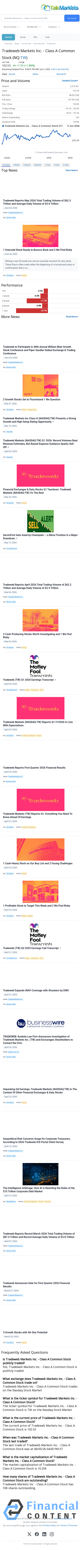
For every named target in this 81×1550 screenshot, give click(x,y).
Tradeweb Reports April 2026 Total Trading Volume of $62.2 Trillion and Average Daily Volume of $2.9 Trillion (37, 586)
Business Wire (11, 217)
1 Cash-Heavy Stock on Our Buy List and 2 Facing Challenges (37, 863)
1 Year (47, 165)
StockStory (10, 275)
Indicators (52, 27)
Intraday (6, 165)
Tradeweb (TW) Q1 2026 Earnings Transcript (29, 679)
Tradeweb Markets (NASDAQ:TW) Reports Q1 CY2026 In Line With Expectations (38, 724)
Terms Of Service (69, 1525)
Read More (71, 316)
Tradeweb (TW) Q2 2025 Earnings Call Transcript (32, 948)
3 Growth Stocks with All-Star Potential (25, 1332)
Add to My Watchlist (60, 69)
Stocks (22, 37)
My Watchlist (32, 27)
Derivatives (34, 690)
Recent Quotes (10, 27)
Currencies (26, 43)
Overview (8, 43)
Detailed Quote (69, 80)
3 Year (56, 165)
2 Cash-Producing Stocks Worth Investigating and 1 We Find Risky (37, 636)
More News (71, 170)
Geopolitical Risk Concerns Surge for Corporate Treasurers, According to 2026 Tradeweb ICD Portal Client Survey (36, 1140)
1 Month (26, 165)
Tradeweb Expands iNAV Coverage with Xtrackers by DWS (36, 990)
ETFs (35, 37)
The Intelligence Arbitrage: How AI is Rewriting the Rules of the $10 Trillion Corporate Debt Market (39, 1190)
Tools (47, 37)
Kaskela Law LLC (13, 1052)
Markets (8, 37)
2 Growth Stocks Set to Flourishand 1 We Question (31, 399)
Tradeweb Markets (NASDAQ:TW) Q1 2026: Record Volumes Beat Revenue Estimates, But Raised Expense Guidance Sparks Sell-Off (40, 444)
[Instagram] (52, 1534)
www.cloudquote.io (63, 1518)
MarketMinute (11, 1201)
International (38, 43)
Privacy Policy (49, 1525)
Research (61, 74)
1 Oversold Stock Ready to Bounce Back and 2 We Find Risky (37, 249)
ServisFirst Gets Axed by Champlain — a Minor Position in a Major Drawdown (40, 537)
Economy (48, 1201)
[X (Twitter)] (29, 1534)
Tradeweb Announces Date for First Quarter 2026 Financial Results (36, 1285)
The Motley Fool (12, 548)
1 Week (16, 165)
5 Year (66, 165)
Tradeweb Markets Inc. (15, 213)
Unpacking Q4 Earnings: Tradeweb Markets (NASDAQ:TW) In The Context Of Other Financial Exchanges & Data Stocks (40, 1091)
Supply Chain (32, 410)
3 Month (37, 165)
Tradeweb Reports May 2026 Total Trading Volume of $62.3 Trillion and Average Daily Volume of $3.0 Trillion (37, 202)
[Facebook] (37, 1534)
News (17, 43)
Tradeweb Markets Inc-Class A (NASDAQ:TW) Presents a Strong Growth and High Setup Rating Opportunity (39, 420)
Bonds (24, 275)
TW (23, 57)
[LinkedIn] (44, 1534)
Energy (30, 916)
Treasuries (51, 43)
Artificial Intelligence (29, 735)
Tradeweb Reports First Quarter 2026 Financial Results (34, 767)
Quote (12, 74)
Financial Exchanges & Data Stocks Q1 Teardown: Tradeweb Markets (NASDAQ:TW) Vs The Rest (37, 491)
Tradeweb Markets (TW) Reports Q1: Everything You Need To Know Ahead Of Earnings (37, 815)
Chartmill (9, 432)
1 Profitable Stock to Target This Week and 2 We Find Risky (36, 905)
